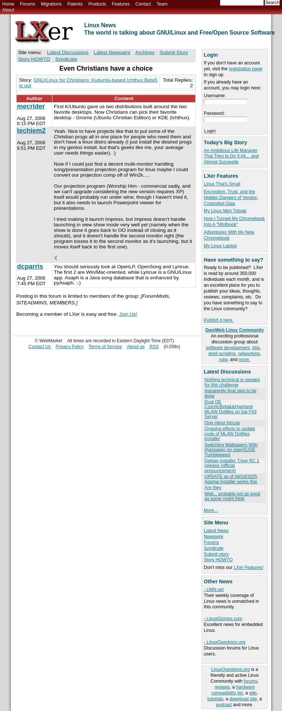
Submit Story (174, 52)
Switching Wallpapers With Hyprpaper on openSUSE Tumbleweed (231, 449)
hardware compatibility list (233, 690)
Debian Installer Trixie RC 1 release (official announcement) (232, 465)
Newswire (213, 536)
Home (8, 4)
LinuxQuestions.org (230, 669)
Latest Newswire (112, 52)
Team (161, 4)
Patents (75, 4)
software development (228, 347)
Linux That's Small (222, 184)
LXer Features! (248, 567)
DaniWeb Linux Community (235, 330)
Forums (27, 4)
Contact (143, 4)
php (256, 347)
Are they (213, 487)
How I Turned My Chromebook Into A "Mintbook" (234, 221)
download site (243, 698)
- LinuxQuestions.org (224, 642)
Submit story (216, 554)
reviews (221, 687)
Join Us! (128, 314)
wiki (252, 693)
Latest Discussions (67, 52)
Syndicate (214, 548)
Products (97, 4)
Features (121, 4)
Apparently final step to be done (230, 393)
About (8, 10)
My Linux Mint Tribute (225, 210)
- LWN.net (214, 589)
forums (250, 681)
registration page (245, 68)
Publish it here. (219, 320)
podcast (224, 704)
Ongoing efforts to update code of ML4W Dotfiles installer (230, 433)
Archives (145, 52)
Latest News (216, 530)
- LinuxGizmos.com (223, 618)
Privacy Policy (70, 346)
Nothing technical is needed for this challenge (232, 382)
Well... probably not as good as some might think (232, 496)
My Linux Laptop (220, 245)
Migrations (51, 4)
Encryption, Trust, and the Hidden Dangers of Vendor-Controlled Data (231, 197)
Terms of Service (105, 346)
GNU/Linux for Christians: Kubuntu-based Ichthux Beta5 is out (88, 82)
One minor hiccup (222, 422)
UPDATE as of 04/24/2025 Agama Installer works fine (231, 479)
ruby (223, 359)
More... (211, 510)
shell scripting (221, 353)
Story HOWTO (218, 559)
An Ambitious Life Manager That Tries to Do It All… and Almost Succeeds (231, 156)
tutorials (215, 698)
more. (244, 359)
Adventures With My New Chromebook (229, 235)
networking (249, 353)
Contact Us (40, 346)
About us (136, 346)
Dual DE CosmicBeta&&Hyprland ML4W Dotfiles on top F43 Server (230, 409)
